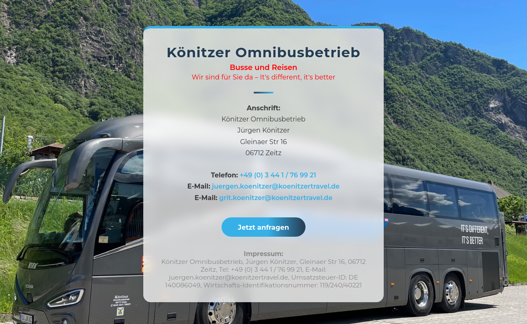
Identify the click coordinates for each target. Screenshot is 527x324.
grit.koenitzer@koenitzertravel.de (275, 198)
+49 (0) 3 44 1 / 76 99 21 (278, 175)
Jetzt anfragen (263, 227)
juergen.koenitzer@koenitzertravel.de (276, 186)
